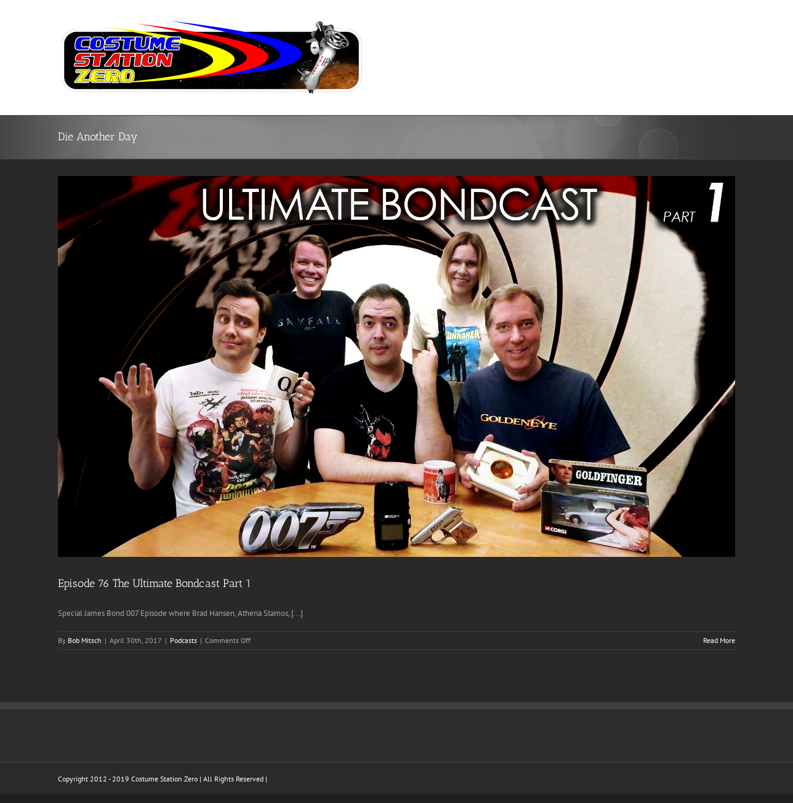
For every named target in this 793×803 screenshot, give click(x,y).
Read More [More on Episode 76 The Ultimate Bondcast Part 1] (719, 640)
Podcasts (183, 640)
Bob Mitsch (85, 640)
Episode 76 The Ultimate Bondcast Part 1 (154, 583)
